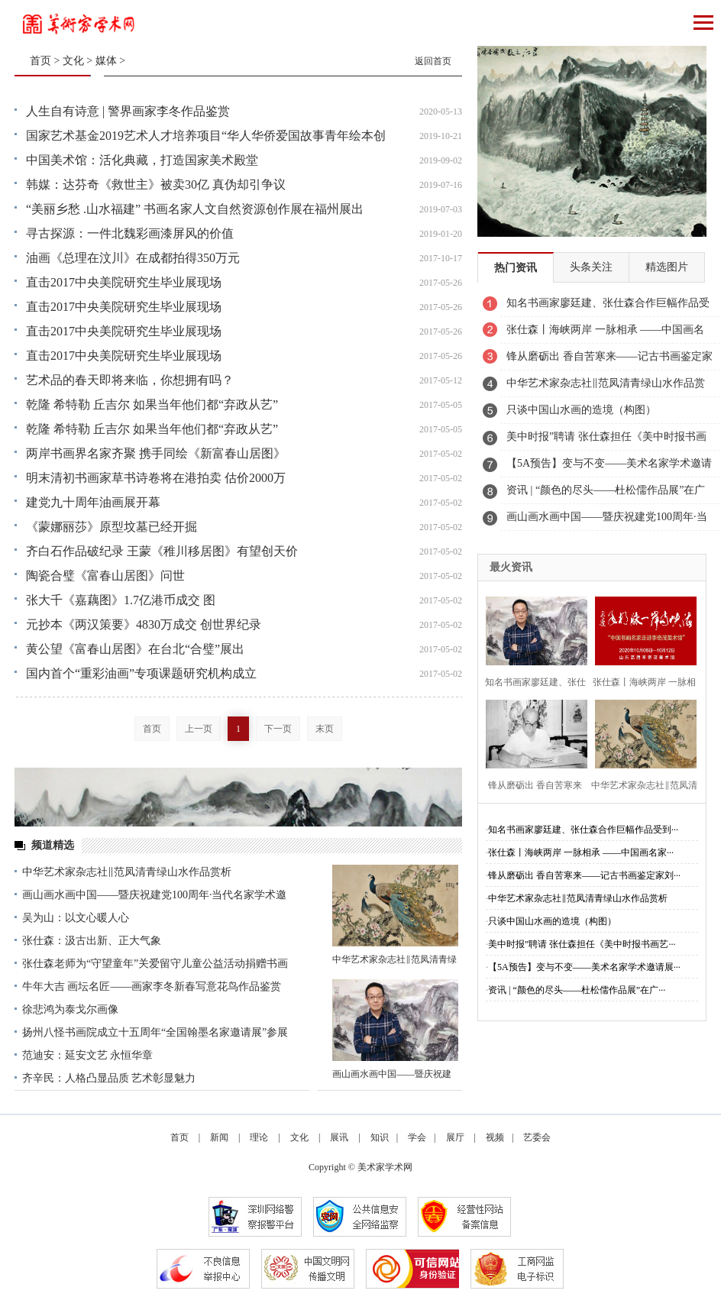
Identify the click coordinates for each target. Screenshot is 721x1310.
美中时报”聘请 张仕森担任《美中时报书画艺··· (581, 944)
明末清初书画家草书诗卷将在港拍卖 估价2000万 (156, 477)
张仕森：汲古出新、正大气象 (91, 940)
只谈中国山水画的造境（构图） (581, 410)
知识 (379, 1137)
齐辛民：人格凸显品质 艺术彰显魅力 (109, 1078)
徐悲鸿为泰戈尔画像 (70, 1009)
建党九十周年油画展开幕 (93, 502)
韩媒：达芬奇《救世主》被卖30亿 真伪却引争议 (156, 184)
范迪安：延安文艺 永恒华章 (88, 1055)
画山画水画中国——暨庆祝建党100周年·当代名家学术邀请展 (606, 521)
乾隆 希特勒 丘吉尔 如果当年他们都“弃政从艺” (152, 404)
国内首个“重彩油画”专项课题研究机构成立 (141, 673)
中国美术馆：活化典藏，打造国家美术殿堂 (142, 160)
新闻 (219, 1137)
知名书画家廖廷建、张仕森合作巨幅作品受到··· (583, 829)
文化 (73, 60)
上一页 (198, 728)
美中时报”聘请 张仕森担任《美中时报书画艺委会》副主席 (606, 441)
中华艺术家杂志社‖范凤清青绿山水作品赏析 (126, 872)
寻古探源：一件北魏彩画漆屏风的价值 (130, 233)
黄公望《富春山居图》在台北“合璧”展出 (135, 648)
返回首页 (433, 61)
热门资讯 (515, 267)
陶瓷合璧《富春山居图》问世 (105, 575)
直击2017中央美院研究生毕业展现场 (123, 282)
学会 (417, 1137)
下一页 (278, 728)
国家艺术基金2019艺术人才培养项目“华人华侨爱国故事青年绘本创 (206, 135)
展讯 (339, 1137)
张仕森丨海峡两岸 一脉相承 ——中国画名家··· (581, 852)
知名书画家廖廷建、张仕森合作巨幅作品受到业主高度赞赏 (608, 307)
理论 (259, 1137)
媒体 (106, 60)
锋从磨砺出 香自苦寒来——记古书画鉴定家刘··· (584, 875)
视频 (495, 1137)
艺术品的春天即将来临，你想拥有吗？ (130, 380)
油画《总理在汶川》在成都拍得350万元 (133, 257)
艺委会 (537, 1137)
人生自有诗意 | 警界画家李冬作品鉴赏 (128, 111)
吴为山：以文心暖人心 (75, 917)
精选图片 (666, 267)
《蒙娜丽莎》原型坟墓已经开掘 (111, 526)
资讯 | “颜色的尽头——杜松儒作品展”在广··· (576, 990)
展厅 (455, 1137)
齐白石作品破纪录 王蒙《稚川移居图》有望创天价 (162, 551)
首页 (40, 60)
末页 (324, 728)
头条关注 (591, 267)
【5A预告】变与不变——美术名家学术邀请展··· (584, 967)
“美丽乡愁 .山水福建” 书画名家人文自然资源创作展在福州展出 (195, 208)
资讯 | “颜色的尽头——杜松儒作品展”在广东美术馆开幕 (605, 494)
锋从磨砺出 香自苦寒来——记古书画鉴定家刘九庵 (609, 360)
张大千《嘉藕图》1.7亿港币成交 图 (120, 600)
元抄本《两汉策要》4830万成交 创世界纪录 (143, 624)
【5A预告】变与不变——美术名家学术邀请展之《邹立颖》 (609, 467)
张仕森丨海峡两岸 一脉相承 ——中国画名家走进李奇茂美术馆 (605, 334)
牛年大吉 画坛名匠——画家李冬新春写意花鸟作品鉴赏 (152, 986)
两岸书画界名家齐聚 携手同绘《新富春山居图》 (156, 453)
